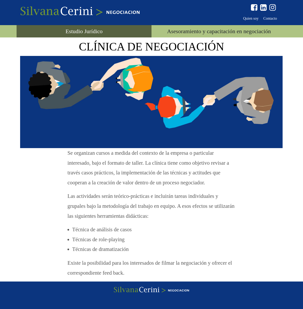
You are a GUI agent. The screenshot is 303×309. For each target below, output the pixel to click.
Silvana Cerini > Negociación (80, 11)
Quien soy (250, 18)
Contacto (270, 18)
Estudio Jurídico (84, 31)
